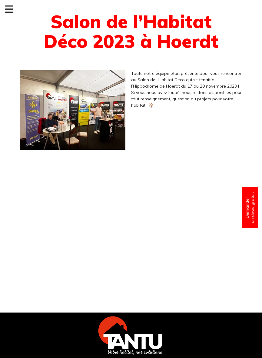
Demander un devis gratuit (249, 207)
